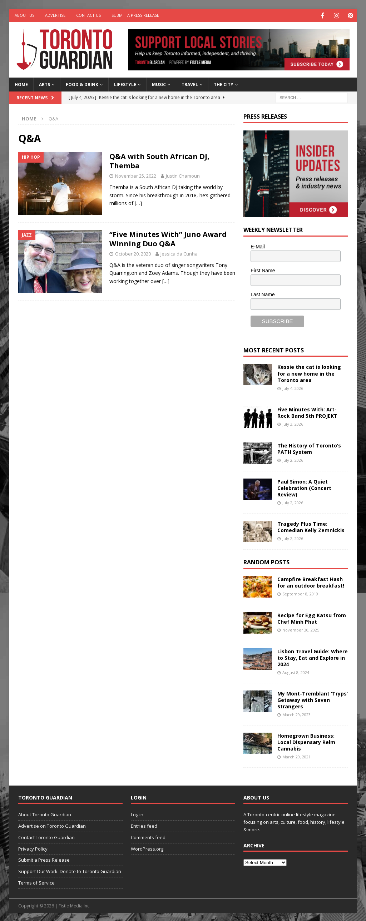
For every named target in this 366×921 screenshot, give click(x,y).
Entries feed (144, 825)
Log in (137, 814)
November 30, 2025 (300, 629)
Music (159, 84)
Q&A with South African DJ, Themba (159, 160)
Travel (190, 84)
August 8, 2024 (295, 671)
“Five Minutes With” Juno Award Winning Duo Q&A (168, 238)
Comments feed (148, 836)
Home (21, 84)
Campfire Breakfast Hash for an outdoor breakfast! (310, 581)
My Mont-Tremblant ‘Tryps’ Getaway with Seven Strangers (312, 699)
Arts (44, 84)
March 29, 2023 (296, 714)
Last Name (263, 294)
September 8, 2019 (300, 593)
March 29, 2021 (296, 756)
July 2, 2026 (292, 459)
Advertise (55, 15)
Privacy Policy (33, 848)
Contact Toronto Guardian (46, 836)
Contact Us (88, 15)
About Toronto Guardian (44, 814)
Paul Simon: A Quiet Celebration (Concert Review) (304, 487)
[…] (138, 202)
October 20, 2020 (133, 253)
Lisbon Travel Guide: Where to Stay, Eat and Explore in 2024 (312, 657)
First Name (263, 270)
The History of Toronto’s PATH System (309, 448)
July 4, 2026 (292, 387)
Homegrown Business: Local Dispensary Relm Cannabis (306, 741)
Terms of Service (36, 882)
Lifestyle (125, 84)
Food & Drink (82, 84)
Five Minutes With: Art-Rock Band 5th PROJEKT (307, 412)
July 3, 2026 (292, 423)
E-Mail (258, 246)
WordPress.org (147, 848)
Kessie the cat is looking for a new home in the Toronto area (309, 372)
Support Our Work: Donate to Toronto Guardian (69, 870)
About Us (24, 15)
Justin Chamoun (183, 175)
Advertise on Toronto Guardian (52, 825)
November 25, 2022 (135, 175)
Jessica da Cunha (179, 253)
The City (223, 84)
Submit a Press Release (135, 15)
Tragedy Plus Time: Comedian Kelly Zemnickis (311, 526)
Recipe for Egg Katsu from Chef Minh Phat (311, 617)
